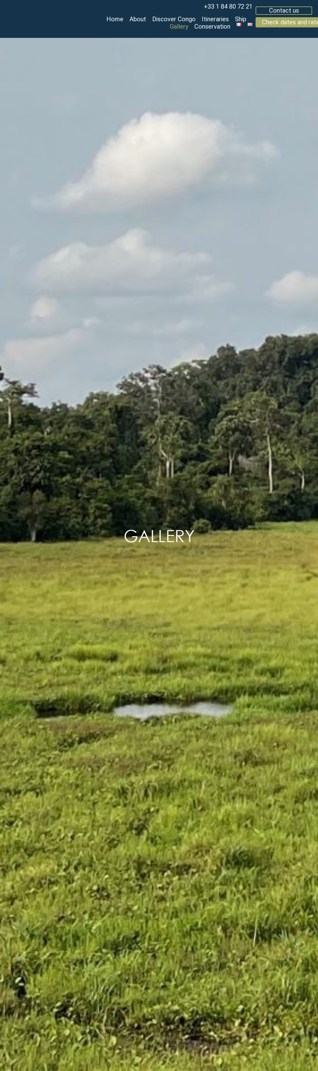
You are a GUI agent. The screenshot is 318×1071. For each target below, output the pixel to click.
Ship (240, 19)
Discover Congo (174, 19)
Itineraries (215, 19)
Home (114, 19)
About (137, 19)
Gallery (179, 26)
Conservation (212, 26)
